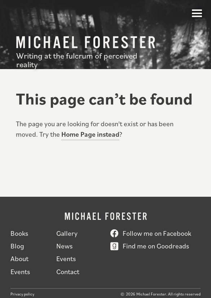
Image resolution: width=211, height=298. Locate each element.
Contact (67, 271)
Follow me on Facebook (157, 233)
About (19, 258)
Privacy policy (22, 294)
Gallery (67, 233)
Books (19, 233)
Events (66, 258)
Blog (17, 245)
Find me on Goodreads (156, 245)
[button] (197, 14)
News (64, 245)
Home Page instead (90, 134)
